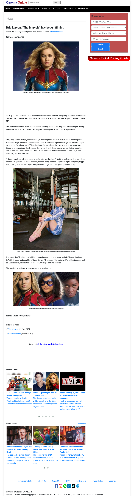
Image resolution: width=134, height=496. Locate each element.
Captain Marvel (14, 334)
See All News (82, 423)
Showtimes (83, 9)
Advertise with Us (25, 481)
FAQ (68, 481)
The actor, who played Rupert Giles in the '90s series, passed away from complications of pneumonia (19, 445)
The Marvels (13, 329)
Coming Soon (33, 9)
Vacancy (112, 481)
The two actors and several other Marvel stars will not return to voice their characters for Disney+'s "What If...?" (72, 391)
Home (7, 9)
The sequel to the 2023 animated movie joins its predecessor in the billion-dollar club (46, 445)
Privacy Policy (97, 481)
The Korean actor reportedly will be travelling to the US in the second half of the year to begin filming (46, 390)
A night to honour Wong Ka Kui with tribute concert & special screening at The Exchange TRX (72, 443)
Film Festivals (69, 9)
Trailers (56, 9)
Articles (46, 9)
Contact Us (55, 481)
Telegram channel (56, 32)
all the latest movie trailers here (50, 344)
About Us (42, 481)
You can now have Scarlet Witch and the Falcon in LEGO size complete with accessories (19, 388)
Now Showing (19, 9)
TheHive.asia (80, 481)
